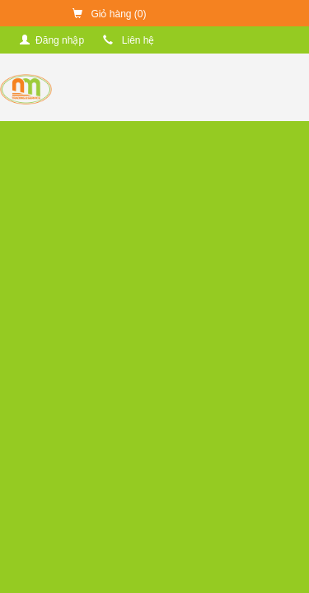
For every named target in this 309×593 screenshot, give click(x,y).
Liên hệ (128, 40)
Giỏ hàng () (109, 14)
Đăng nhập (52, 40)
